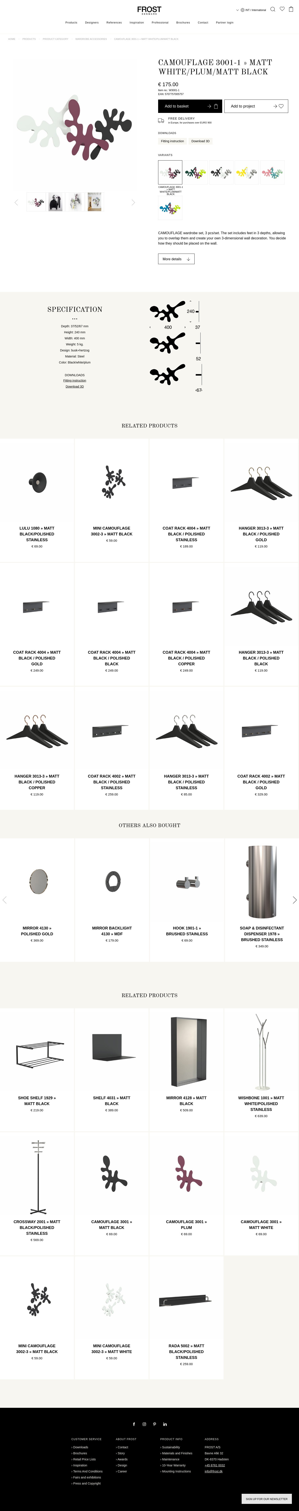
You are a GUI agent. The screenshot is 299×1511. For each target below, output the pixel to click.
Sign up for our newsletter (267, 1499)
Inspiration (137, 22)
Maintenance (170, 1459)
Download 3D (201, 141)
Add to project (257, 106)
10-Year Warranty (174, 1465)
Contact (203, 22)
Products (71, 22)
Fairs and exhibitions (87, 1477)
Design (122, 1465)
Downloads (80, 1447)
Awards (122, 1459)
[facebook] (134, 1424)
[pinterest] (155, 1424)
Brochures (183, 22)
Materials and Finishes (177, 1453)
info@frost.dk (214, 1471)
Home (11, 39)
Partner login (225, 22)
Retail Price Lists (84, 1459)
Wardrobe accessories (91, 39)
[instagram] (145, 1424)
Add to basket (191, 106)
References (114, 22)
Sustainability (171, 1447)
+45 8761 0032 (215, 1465)
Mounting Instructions (176, 1471)
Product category (55, 39)
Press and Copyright (87, 1483)
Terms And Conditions (87, 1471)
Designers (92, 22)
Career (122, 1471)
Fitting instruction (172, 141)
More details (172, 259)
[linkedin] (165, 1424)
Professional (160, 22)
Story (121, 1453)
